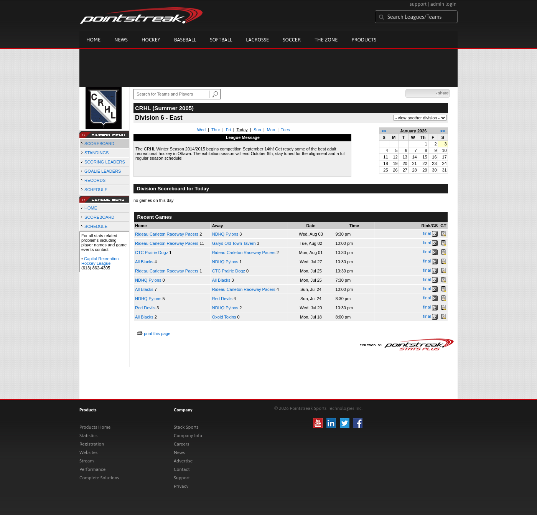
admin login (443, 4)
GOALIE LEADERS (102, 171)
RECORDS (94, 180)
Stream (86, 461)
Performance (92, 469)
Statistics (88, 435)
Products (363, 40)
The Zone (326, 40)
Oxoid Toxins (224, 317)
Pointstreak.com (141, 16)
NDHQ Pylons (225, 234)
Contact (182, 469)
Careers (181, 444)
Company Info (188, 435)
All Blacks (144, 261)
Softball (221, 40)
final (427, 233)
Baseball (185, 40)
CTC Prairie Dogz (151, 252)
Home (93, 40)
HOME (90, 208)
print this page (157, 333)
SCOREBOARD (99, 143)
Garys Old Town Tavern (234, 243)
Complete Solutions (99, 477)
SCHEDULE (95, 189)
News (121, 40)
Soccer (292, 40)
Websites (88, 452)
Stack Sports (186, 427)
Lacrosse (257, 40)
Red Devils (222, 298)
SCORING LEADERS (104, 162)
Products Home (94, 427)
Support (182, 477)
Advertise (183, 461)
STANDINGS (96, 152)
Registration (91, 444)
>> (442, 131)
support (418, 4)
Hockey (151, 40)
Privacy (181, 486)
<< (384, 131)
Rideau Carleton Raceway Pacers (166, 234)
